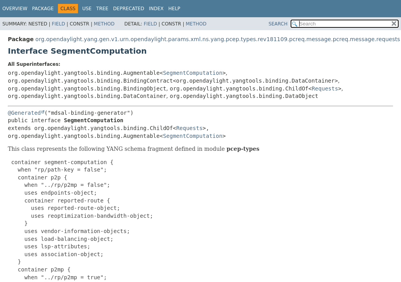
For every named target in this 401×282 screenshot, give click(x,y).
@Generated (24, 113)
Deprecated (129, 8)
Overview (14, 8)
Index (156, 8)
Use (87, 8)
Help (174, 8)
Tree (102, 8)
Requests (325, 88)
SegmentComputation (192, 73)
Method (104, 24)
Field (58, 24)
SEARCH (278, 24)
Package (43, 8)
